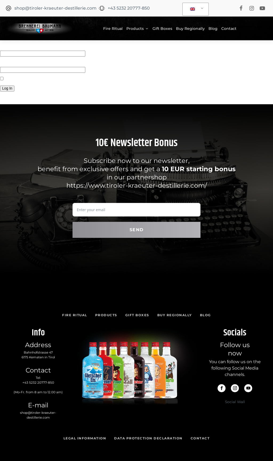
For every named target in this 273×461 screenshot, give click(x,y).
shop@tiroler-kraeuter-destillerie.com (38, 415)
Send (137, 229)
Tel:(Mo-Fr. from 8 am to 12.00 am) (38, 385)
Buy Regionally (190, 28)
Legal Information (84, 438)
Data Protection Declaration (148, 438)
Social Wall (235, 402)
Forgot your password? (21, 97)
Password (9, 63)
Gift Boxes (162, 28)
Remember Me (16, 79)
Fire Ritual (113, 28)
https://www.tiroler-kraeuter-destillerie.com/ (136, 185)
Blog (213, 28)
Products (137, 28)
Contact (228, 28)
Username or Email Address (26, 46)
